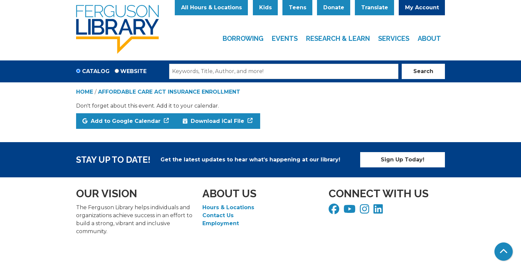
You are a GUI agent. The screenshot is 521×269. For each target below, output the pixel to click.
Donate (333, 7)
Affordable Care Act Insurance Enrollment (169, 92)
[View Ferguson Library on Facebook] (335, 211)
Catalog (96, 71)
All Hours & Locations (211, 7)
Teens (297, 7)
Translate (374, 7)
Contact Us (218, 215)
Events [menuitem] (285, 39)
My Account (422, 7)
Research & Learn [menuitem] (338, 39)
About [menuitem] (429, 39)
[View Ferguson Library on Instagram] (365, 211)
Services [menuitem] (393, 39)
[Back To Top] (503, 251)
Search (423, 71)
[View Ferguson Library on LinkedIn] (378, 211)
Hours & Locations (228, 207)
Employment (220, 223)
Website (133, 71)
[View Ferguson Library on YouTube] (350, 211)
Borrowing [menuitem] (243, 39)
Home (84, 92)
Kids (265, 7)
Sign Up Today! (402, 159)
